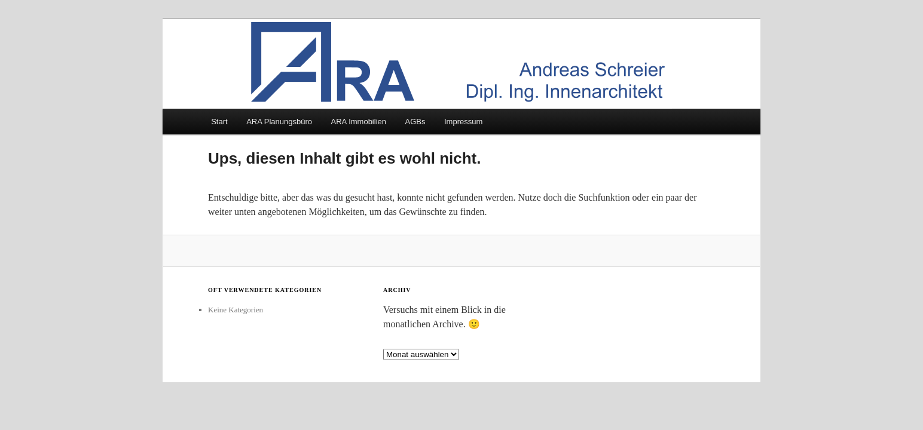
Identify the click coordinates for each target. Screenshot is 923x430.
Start (219, 121)
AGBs (415, 121)
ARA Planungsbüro (279, 121)
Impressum (463, 121)
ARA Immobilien (358, 121)
